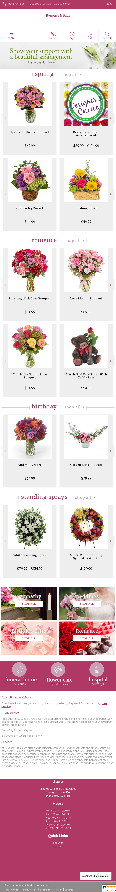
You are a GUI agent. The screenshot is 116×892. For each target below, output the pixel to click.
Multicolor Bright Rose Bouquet (30, 376)
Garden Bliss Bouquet (86, 465)
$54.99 (86, 388)
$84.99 (30, 312)
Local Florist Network (50, 889)
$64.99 (30, 388)
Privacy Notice (29, 889)
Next (111, 118)
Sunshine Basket (86, 208)
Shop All (69, 74)
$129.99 (86, 568)
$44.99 (30, 221)
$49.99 (86, 221)
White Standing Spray (29, 555)
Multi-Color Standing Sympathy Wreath (86, 556)
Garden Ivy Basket (29, 208)
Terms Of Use (11, 889)
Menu (11, 38)
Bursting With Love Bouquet (30, 298)
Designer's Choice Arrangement (86, 133)
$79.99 (86, 478)
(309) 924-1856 (16, 3)
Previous (5, 118)
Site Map (69, 889)
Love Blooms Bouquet (86, 298)
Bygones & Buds (58, 15)
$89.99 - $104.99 (86, 145)
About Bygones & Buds (16, 697)
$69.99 (30, 145)
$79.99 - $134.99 (30, 568)
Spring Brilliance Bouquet (29, 132)
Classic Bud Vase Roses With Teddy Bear (86, 376)
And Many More (30, 465)
